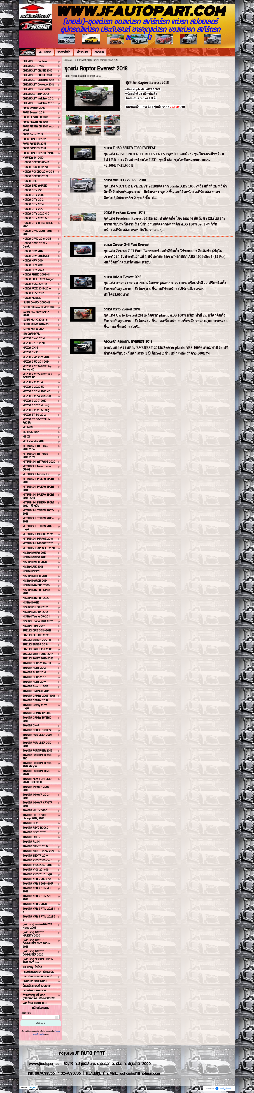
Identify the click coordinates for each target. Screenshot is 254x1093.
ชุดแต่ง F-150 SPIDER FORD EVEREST (129, 148)
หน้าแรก (67, 60)
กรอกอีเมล (26, 1013)
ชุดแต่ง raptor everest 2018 (86, 75)
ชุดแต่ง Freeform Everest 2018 (124, 213)
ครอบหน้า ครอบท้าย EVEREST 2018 (128, 342)
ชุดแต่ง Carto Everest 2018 (122, 309)
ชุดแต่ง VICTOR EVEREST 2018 (125, 180)
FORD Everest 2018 (82, 60)
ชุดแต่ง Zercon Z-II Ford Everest (126, 245)
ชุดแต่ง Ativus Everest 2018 (122, 277)
